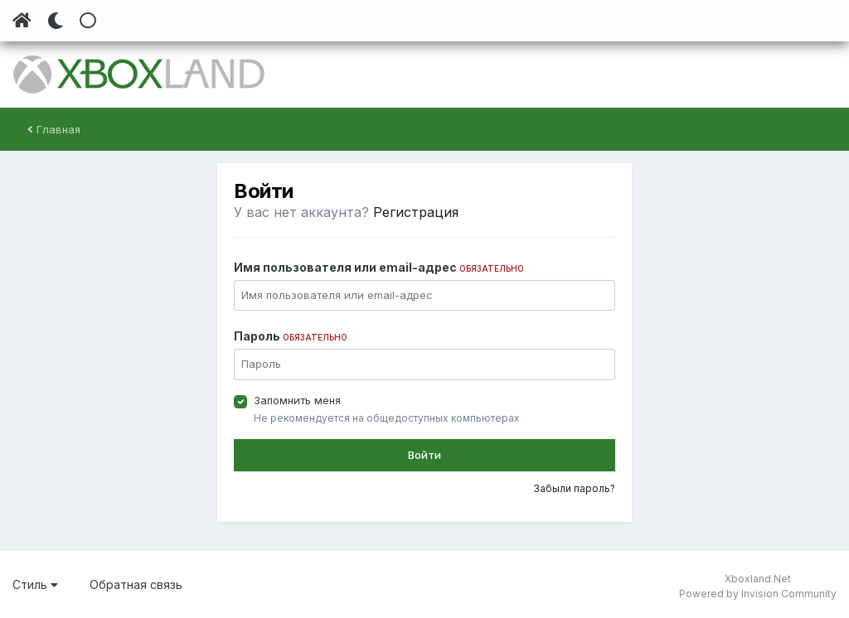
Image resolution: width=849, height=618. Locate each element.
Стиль (35, 584)
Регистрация (415, 212)
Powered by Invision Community (758, 593)
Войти (424, 454)
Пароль (290, 336)
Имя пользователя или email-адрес (379, 267)
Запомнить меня (297, 400)
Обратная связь (136, 584)
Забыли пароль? (574, 488)
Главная (53, 129)
